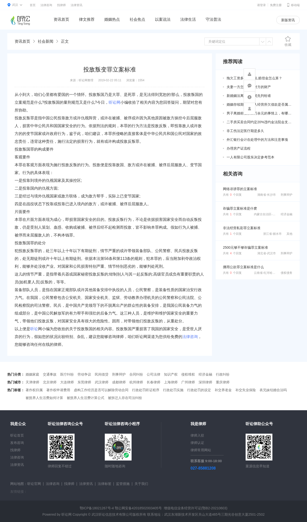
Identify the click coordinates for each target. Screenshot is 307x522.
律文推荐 (87, 19)
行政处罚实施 (173, 390)
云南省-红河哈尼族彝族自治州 (273, 273)
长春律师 (153, 382)
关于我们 (141, 484)
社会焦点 (137, 19)
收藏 (288, 41)
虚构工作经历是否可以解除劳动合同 (101, 390)
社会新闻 (45, 41)
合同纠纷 (136, 374)
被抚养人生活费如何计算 (44, 398)
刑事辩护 (286, 194)
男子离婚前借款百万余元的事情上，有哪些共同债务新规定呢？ (259, 113)
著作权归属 (34, 390)
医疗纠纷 (67, 374)
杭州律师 (136, 382)
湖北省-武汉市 (266, 253)
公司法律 (153, 374)
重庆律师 (223, 382)
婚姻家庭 (32, 374)
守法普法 (213, 19)
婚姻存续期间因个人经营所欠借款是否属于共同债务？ (259, 104)
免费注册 (276, 5)
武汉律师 (101, 382)
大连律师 (67, 382)
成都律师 (119, 382)
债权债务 (286, 273)
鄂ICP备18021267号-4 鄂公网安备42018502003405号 (121, 508)
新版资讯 (288, 20)
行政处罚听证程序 (145, 390)
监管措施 (123, 484)
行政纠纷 (223, 374)
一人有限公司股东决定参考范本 (250, 157)
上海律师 (171, 382)
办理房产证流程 (238, 148)
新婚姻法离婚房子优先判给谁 (249, 96)
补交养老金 (223, 390)
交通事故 (50, 374)
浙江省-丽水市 (272, 233)
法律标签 (104, 484)
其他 (289, 233)
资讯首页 (61, 19)
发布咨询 (17, 443)
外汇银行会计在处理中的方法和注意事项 (257, 140)
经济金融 (286, 214)
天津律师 (32, 382)
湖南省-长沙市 (266, 194)
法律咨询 (46, 5)
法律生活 (188, 19)
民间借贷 (101, 374)
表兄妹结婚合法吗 (273, 390)
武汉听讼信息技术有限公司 (112, 514)
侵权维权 (188, 374)
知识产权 (171, 374)
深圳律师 (205, 382)
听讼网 (114, 102)
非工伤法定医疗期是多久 (245, 131)
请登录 (261, 5)
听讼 (34, 329)
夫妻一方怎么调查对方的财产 (249, 87)
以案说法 (163, 19)
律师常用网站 (201, 450)
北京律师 (50, 382)
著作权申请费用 (58, 390)
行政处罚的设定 (199, 390)
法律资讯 (76, 5)
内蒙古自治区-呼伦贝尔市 (270, 214)
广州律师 (188, 382)
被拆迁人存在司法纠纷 (125, 398)
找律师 (61, 5)
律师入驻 (197, 435)
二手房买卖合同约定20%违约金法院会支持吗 (259, 122)
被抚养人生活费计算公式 (85, 398)
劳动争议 (84, 374)
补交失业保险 (245, 390)
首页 (33, 5)
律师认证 (197, 443)
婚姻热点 (112, 19)
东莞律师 (84, 382)
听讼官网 (34, 484)
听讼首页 (17, 435)
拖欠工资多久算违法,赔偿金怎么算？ (254, 78)
